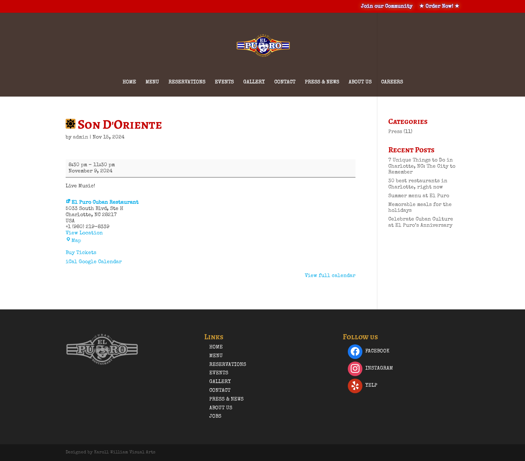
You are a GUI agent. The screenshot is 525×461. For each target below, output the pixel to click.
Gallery (254, 82)
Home (129, 82)
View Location (84, 233)
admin (80, 137)
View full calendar (330, 275)
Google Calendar (100, 262)
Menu (152, 82)
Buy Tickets (81, 252)
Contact (284, 82)
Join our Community (386, 6)
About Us (360, 82)
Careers (392, 82)
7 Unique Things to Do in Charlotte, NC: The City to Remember (421, 166)
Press (395, 131)
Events (224, 82)
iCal (71, 262)
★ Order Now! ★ (439, 6)
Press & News (322, 82)
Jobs (215, 416)
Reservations (186, 82)
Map (73, 240)
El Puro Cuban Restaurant (102, 202)
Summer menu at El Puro (418, 196)
